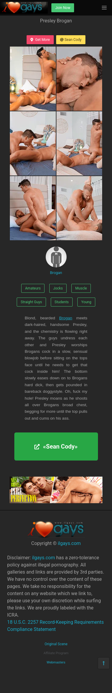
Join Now (62, 8)
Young (86, 302)
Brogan (56, 261)
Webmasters (56, 662)
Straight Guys (31, 302)
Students (62, 302)
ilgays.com (69, 543)
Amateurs (33, 288)
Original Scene (56, 644)
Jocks (58, 288)
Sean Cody (71, 40)
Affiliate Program (56, 653)
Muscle (81, 288)
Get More (40, 40)
